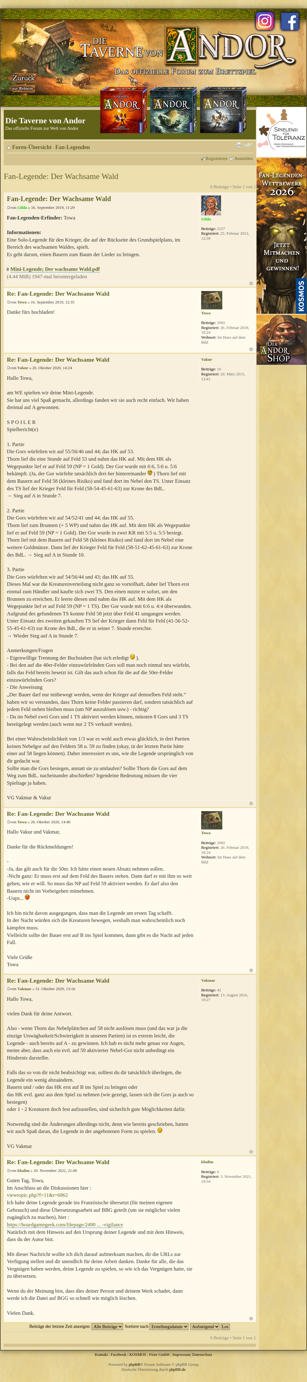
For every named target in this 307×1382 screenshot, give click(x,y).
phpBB (134, 1364)
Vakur (22, 367)
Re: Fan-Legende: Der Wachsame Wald (58, 293)
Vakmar (24, 988)
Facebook (118, 1354)
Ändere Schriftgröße (248, 145)
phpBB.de (177, 1369)
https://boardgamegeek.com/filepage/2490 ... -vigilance (65, 1225)
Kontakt (101, 1354)
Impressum (181, 1354)
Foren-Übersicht (32, 147)
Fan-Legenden (72, 147)
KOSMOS (137, 1354)
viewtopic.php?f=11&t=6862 (37, 1195)
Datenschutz (202, 1354)
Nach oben (251, 283)
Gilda (22, 207)
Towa (22, 302)
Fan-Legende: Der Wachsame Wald (61, 176)
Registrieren (217, 158)
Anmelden (243, 158)
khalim (23, 1170)
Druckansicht (238, 145)
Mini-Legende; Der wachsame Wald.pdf (55, 269)
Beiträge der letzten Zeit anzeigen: (76, 1326)
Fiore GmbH (159, 1354)
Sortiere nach (156, 1326)
